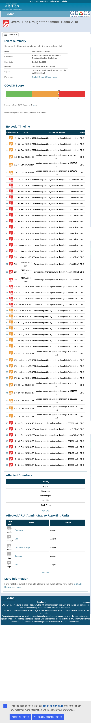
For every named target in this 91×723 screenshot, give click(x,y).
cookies (86, 602)
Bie (16, 539)
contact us (44, 1)
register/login (55, 1)
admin (64, 1)
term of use (34, 1)
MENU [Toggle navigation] (8, 14)
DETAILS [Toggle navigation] (10, 34)
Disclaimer (42, 602)
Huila (17, 565)
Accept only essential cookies (48, 717)
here (34, 105)
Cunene (18, 556)
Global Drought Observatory (44, 77)
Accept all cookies (20, 717)
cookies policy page (53, 706)
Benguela (19, 530)
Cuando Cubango (23, 547)
